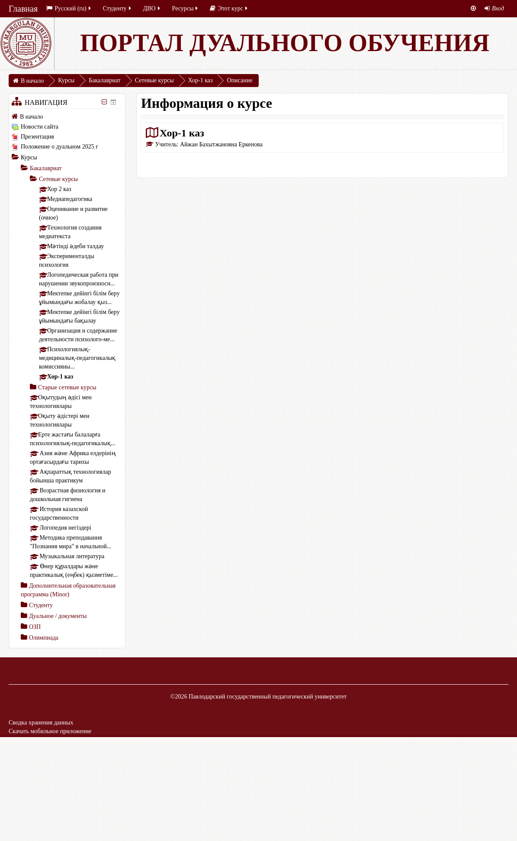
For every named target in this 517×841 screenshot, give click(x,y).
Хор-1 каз (182, 132)
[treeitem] (67, 116)
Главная (23, 8)
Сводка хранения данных (41, 722)
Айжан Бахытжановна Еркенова (221, 144)
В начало (31, 116)
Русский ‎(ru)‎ (69, 8)
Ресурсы (185, 8)
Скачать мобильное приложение (50, 731)
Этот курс (229, 8)
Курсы (29, 157)
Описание (239, 80)
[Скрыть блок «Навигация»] (104, 102)
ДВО (152, 8)
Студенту (117, 8)
